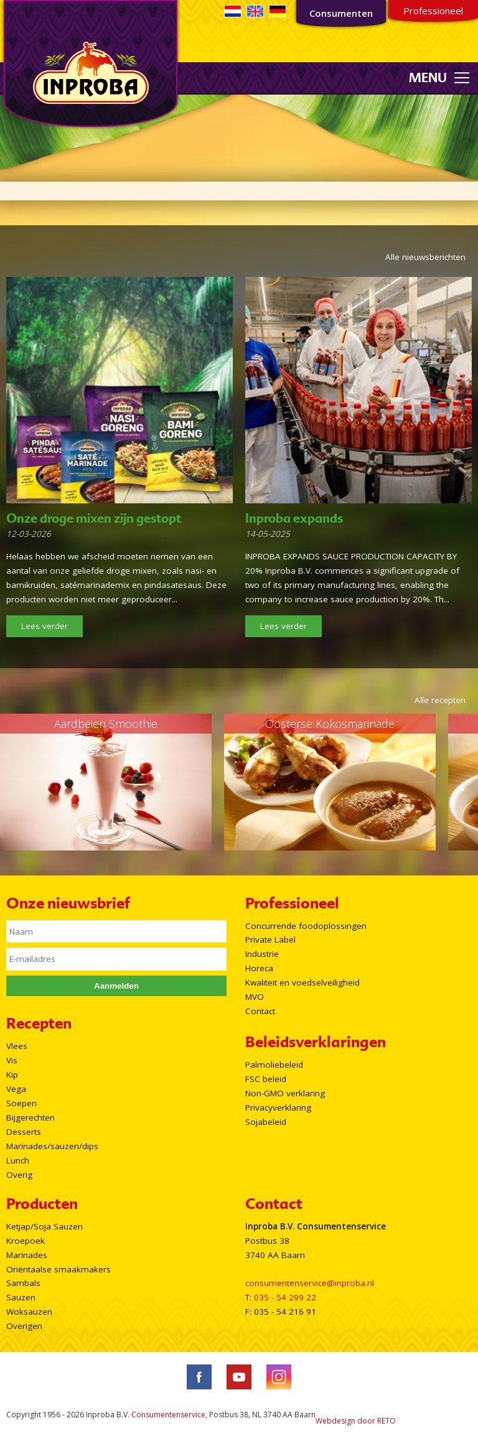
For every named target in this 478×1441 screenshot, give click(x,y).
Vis (11, 1060)
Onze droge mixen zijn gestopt (93, 518)
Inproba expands (294, 518)
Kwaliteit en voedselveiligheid (302, 982)
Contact (260, 1011)
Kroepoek (25, 1240)
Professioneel (433, 10)
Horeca (259, 968)
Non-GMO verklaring (285, 1093)
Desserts (23, 1131)
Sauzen (20, 1297)
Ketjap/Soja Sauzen (44, 1226)
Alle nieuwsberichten (425, 257)
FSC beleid (265, 1078)
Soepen (21, 1103)
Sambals (23, 1283)
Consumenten (341, 13)
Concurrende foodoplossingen (306, 925)
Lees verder (44, 626)
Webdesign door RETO (356, 1420)
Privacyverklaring (278, 1107)
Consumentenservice (168, 1414)
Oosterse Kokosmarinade (330, 723)
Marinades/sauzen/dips (52, 1146)
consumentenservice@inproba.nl (309, 1283)
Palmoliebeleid (274, 1064)
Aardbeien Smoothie (105, 723)
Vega (16, 1088)
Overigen (24, 1325)
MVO (254, 996)
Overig (19, 1174)
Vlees (16, 1046)
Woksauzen (29, 1311)
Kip (12, 1074)
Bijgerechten (30, 1117)
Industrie (262, 953)
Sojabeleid (265, 1121)
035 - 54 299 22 (285, 1297)
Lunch (17, 1160)
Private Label (270, 939)
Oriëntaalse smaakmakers (58, 1269)
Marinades (26, 1255)
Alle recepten (440, 700)
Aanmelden (116, 986)
